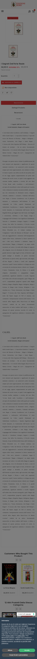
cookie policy (21, 636)
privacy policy (10, 636)
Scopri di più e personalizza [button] (18, 655)
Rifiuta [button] (10, 650)
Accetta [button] (27, 650)
